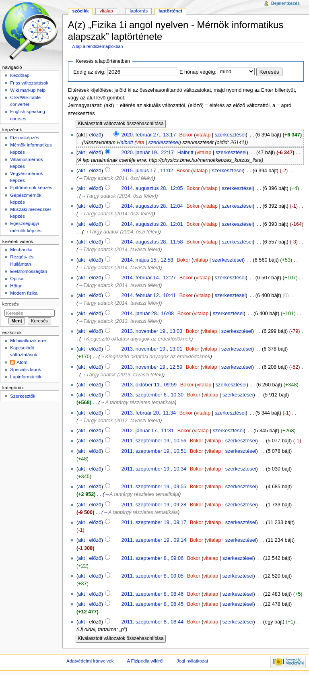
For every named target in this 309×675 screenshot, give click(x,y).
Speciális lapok (25, 369)
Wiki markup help (27, 90)
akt (81, 152)
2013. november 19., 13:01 (152, 349)
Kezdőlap (19, 75)
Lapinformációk (25, 376)
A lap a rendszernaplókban (97, 46)
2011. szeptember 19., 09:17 (154, 522)
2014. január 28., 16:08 (148, 313)
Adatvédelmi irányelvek (89, 660)
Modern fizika (23, 293)
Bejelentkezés (285, 3)
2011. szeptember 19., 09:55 (154, 486)
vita (140, 142)
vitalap (203, 135)
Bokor (186, 135)
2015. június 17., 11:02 (147, 170)
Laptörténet (170, 10)
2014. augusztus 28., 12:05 (152, 188)
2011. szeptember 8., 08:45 (152, 604)
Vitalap (106, 10)
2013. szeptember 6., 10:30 (152, 395)
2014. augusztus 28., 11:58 (152, 242)
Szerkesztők (22, 396)
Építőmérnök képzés (31, 187)
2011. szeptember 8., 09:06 (152, 558)
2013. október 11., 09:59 (149, 385)
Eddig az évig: (89, 72)
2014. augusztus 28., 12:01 (152, 224)
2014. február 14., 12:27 (149, 278)
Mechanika (21, 249)
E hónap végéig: (197, 72)
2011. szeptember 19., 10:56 (154, 441)
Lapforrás (139, 10)
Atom (21, 362)
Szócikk (80, 10)
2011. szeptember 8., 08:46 (152, 594)
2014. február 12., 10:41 (149, 295)
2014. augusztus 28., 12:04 (152, 206)
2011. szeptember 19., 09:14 (154, 540)
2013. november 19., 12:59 (152, 367)
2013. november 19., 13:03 (152, 331)
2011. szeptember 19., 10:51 (154, 451)
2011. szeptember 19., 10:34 (154, 469)
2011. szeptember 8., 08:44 (152, 622)
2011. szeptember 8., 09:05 (152, 576)
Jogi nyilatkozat (192, 660)
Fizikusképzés (24, 137)
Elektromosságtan (28, 271)
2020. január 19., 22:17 (148, 152)
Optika (16, 278)
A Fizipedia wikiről (145, 660)
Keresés (10, 303)
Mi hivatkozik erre (28, 340)
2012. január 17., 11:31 (148, 430)
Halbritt (125, 142)
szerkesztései (230, 135)
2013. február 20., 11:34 (149, 413)
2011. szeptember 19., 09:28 (154, 505)
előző (95, 135)
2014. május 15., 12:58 (147, 260)
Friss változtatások (29, 83)
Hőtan (16, 285)
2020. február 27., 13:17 (149, 135)
